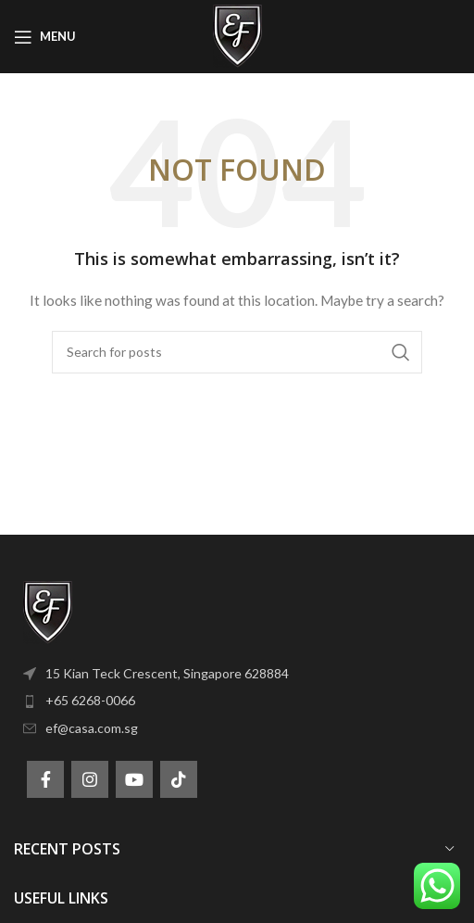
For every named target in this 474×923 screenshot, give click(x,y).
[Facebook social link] (45, 779)
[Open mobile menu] (45, 37)
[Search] (237, 352)
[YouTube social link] (134, 779)
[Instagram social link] (89, 779)
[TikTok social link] (178, 779)
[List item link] (237, 674)
